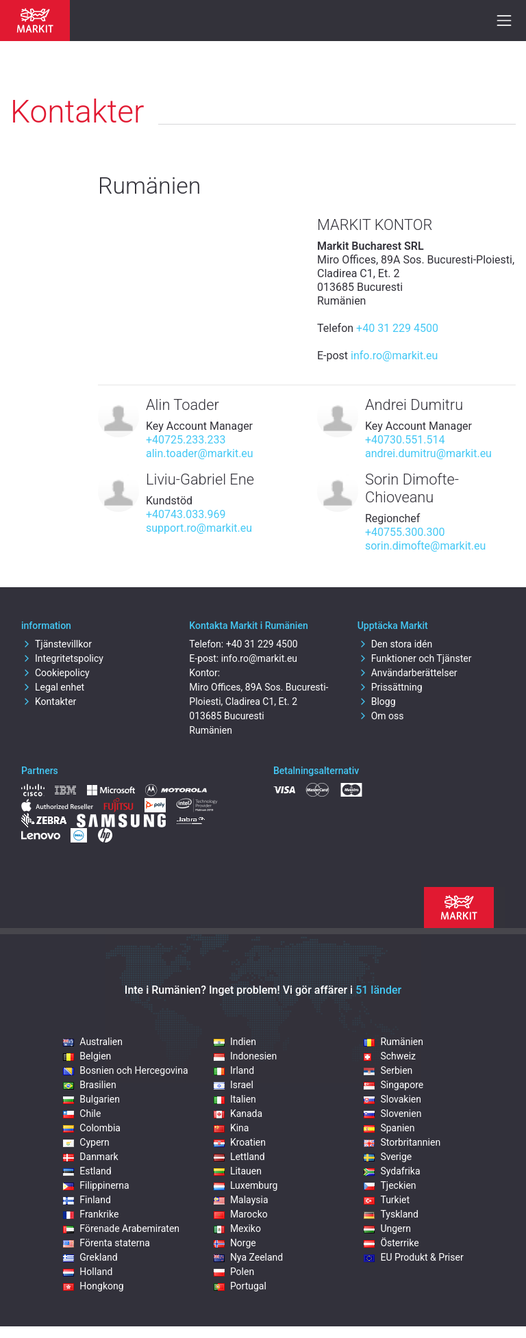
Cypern (86, 1142)
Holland (87, 1271)
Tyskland (391, 1214)
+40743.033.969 (185, 514)
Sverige (388, 1156)
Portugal (240, 1286)
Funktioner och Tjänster (415, 658)
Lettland (239, 1156)
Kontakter (48, 701)
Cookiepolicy (55, 672)
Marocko (241, 1214)
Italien (235, 1099)
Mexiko (237, 1228)
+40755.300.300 (404, 532)
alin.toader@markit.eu (199, 453)
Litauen (238, 1171)
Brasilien (89, 1084)
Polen (234, 1271)
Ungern (387, 1228)
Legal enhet (52, 687)
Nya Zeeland (248, 1257)
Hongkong (93, 1286)
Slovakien (392, 1099)
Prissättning (390, 687)
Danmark (90, 1156)
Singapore (393, 1084)
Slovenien (392, 1113)
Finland (87, 1199)
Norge (235, 1242)
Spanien (389, 1127)
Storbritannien (402, 1142)
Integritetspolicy (62, 658)
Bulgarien (91, 1099)
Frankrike (90, 1214)
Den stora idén (395, 644)
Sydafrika (392, 1171)
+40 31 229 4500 (397, 328)
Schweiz (390, 1056)
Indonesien (245, 1056)
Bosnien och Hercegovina (125, 1070)
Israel (233, 1084)
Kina (231, 1127)
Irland (234, 1070)
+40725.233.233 (185, 439)
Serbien (388, 1070)
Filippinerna (96, 1185)
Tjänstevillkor (56, 644)
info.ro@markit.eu (394, 355)
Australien (93, 1041)
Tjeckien (390, 1185)
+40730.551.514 (404, 439)
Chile (82, 1113)
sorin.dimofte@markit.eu (425, 545)
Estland (87, 1171)
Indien (235, 1041)
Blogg (377, 701)
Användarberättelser (408, 672)
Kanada (238, 1113)
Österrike (391, 1242)
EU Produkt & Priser (413, 1257)
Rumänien (393, 1041)
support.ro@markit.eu (199, 528)
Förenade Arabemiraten (121, 1228)
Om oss (381, 715)
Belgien (87, 1056)
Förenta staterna (106, 1242)
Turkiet (387, 1199)
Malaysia (241, 1199)
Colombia (92, 1127)
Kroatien (240, 1142)
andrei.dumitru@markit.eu (428, 453)
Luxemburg (246, 1185)
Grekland (90, 1257)
